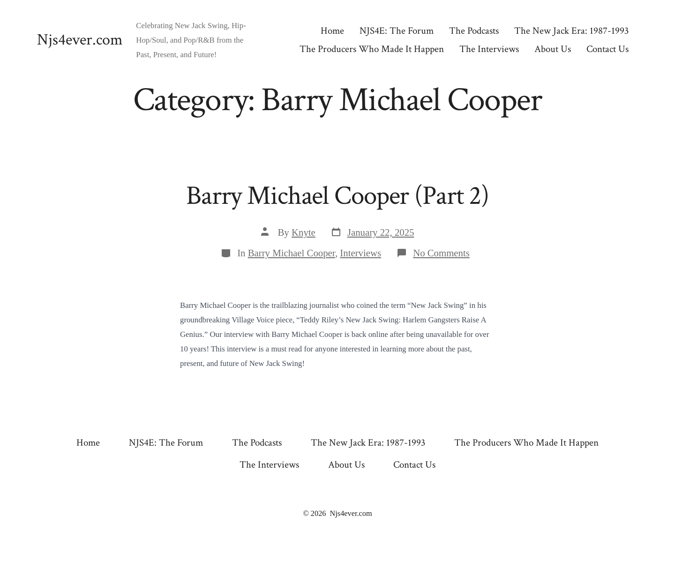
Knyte (303, 232)
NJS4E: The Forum (397, 30)
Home (332, 30)
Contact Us (607, 49)
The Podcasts (474, 30)
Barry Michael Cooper (291, 252)
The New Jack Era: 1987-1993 (571, 30)
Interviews (360, 252)
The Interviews (489, 49)
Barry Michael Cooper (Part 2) (337, 196)
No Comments (441, 252)
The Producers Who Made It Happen (372, 49)
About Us (552, 49)
